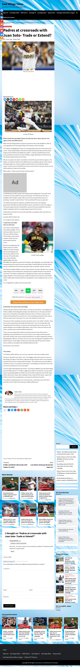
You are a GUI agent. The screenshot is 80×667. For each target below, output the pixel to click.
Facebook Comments (21, 561)
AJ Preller (8, 458)
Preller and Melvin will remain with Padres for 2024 (15, 464)
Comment (6, 568)
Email (30, 590)
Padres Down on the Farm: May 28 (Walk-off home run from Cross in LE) (66, 459)
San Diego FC (32, 13)
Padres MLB (19, 458)
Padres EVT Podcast (9, 17)
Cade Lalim (12, 524)
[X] (7, 99)
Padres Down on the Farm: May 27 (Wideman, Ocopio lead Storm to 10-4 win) (66, 473)
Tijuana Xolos (51, 13)
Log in (5, 650)
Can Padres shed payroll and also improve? (40, 464)
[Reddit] (17, 99)
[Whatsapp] (20, 99)
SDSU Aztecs (24, 13)
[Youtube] (1, 30)
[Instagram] (1, 27)
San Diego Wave (41, 13)
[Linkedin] (11, 99)
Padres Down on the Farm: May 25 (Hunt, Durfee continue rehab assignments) (45, 495)
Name (5, 590)
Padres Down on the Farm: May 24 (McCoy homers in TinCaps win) (27, 520)
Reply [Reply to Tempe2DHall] (12, 551)
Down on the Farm (43, 484)
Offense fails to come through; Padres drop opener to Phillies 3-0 (9, 520)
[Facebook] (4, 99)
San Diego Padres (14, 13)
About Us (5, 13)
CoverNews (45, 663)
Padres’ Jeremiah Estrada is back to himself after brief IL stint (67, 453)
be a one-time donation (33, 297)
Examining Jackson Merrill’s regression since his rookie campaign (65, 466)
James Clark (16, 39)
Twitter (58, 610)
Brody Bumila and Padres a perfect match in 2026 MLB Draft (10, 494)
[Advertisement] (28, 85)
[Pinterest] (14, 99)
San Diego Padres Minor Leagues (65, 13)
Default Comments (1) (9, 561)
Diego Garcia (12, 498)
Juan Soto (13, 458)
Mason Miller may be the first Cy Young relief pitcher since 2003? (46, 520)
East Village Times (12, 4)
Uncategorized (68, 565)
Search (58, 443)
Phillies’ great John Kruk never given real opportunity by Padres (27, 494)
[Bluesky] (1, 34)
